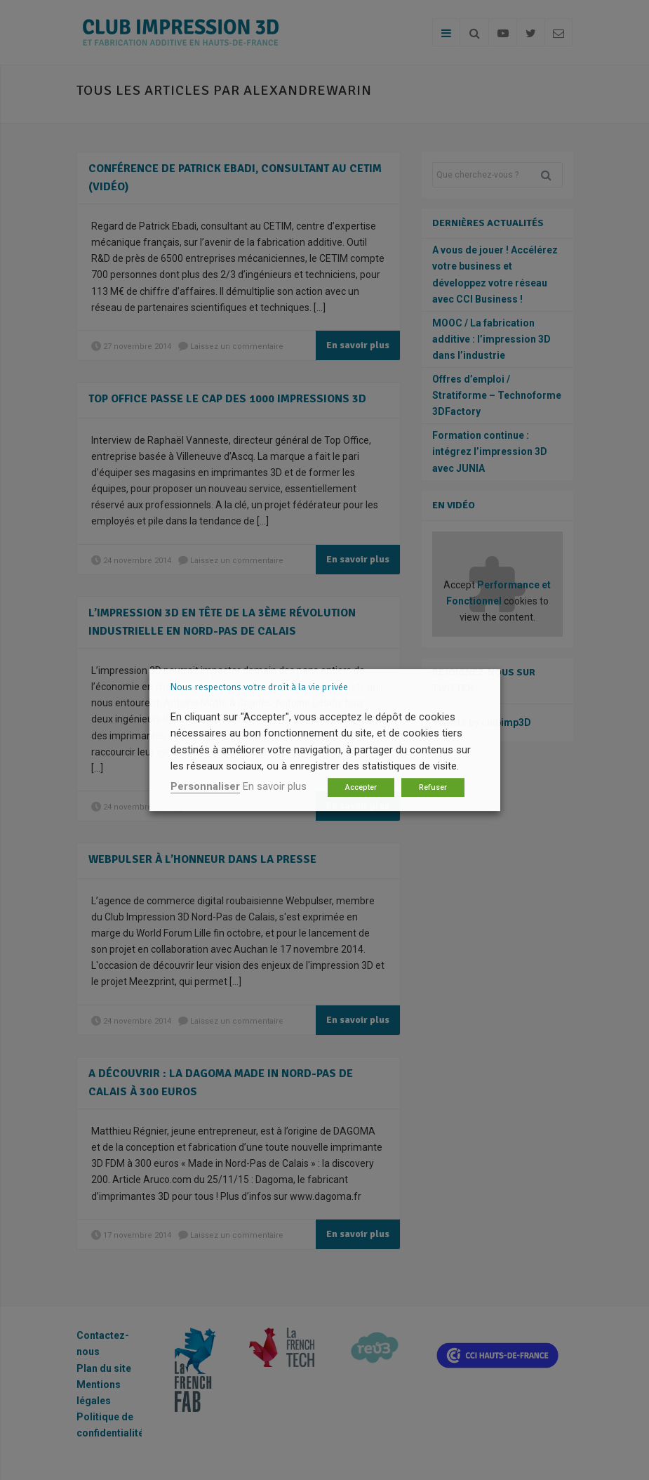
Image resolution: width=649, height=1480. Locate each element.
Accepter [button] (361, 787)
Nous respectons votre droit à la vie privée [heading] (259, 687)
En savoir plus (275, 786)
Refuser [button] (433, 787)
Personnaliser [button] (205, 786)
